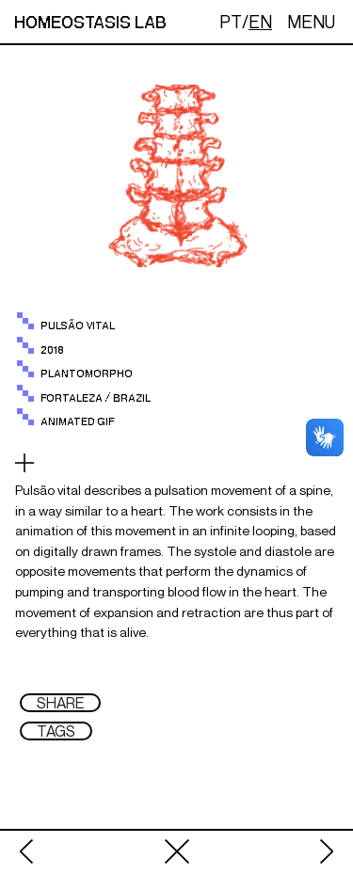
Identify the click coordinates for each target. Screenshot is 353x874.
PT (230, 21)
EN (260, 21)
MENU (311, 21)
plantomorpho (86, 374)
